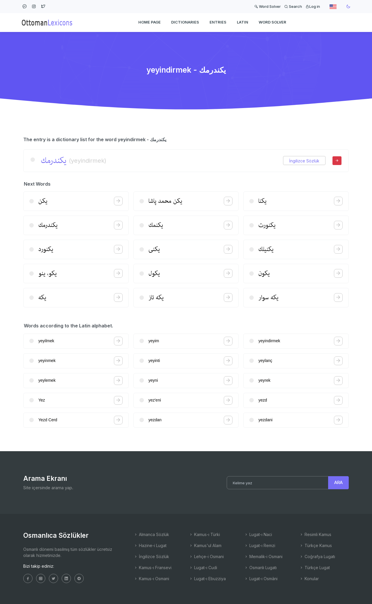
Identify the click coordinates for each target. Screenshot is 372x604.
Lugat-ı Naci (258, 534)
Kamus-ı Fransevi (152, 567)
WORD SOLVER (272, 22)
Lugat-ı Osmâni (261, 578)
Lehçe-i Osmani (206, 556)
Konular (309, 578)
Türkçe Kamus (315, 545)
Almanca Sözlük (151, 534)
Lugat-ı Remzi (259, 545)
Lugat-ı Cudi (203, 567)
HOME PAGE (149, 22)
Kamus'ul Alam (205, 545)
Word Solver (267, 6)
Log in (312, 6)
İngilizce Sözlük (304, 160)
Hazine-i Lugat (150, 545)
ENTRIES (218, 22)
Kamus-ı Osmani (151, 578)
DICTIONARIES (185, 22)
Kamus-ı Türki (204, 534)
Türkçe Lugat (314, 567)
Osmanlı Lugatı (260, 567)
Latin (242, 22)
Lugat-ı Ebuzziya (207, 578)
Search (293, 6)
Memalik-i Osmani (263, 556)
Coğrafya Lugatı (317, 556)
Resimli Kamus (315, 534)
